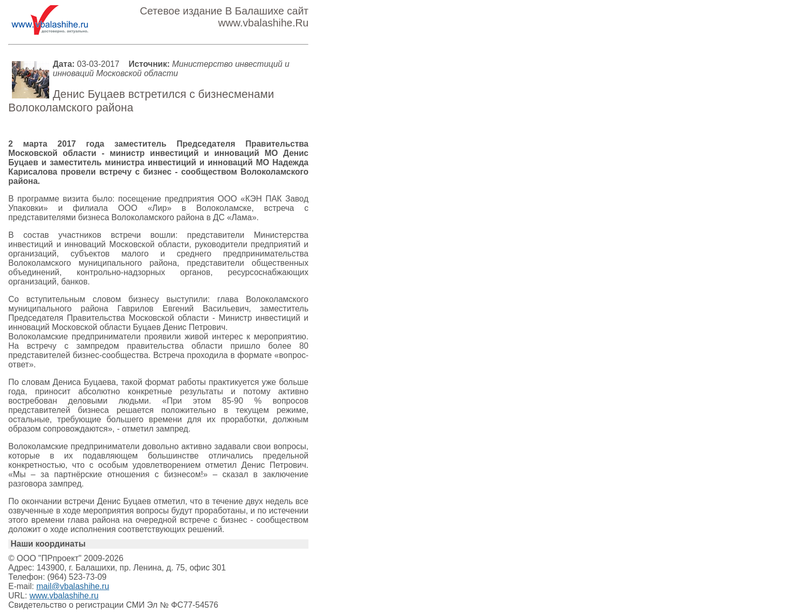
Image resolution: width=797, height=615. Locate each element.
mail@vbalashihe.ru (72, 586)
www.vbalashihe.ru (63, 595)
